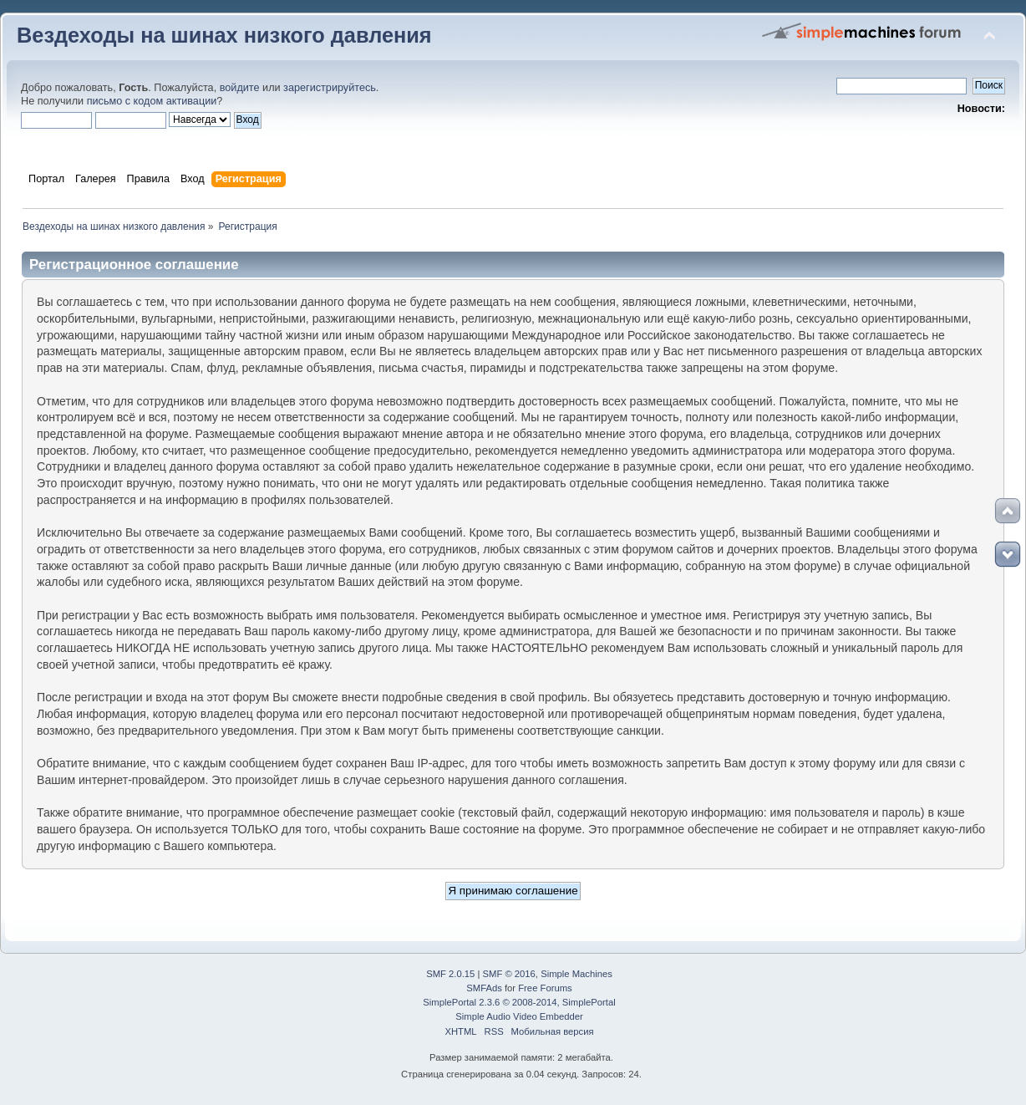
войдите (240, 88)
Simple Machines (576, 974)
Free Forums (544, 988)
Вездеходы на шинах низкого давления (224, 35)
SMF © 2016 (509, 974)
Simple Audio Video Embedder (518, 1016)
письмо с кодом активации (152, 101)
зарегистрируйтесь (329, 88)
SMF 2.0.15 (450, 974)
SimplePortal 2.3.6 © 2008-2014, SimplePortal (519, 1002)
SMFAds (484, 988)
